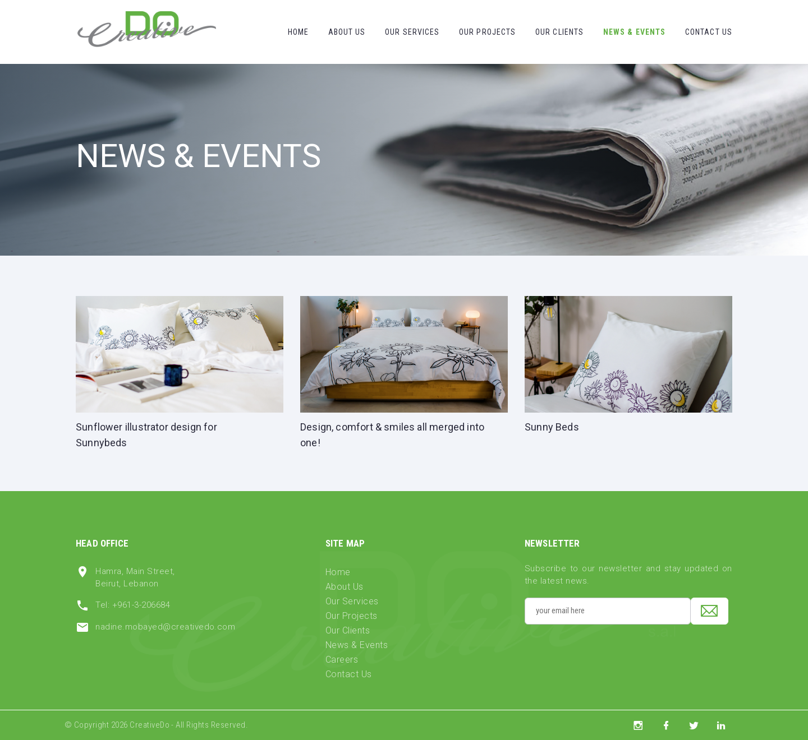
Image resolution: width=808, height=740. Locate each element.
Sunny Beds (552, 427)
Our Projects (487, 31)
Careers (341, 659)
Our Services (412, 31)
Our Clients (559, 31)
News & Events (634, 31)
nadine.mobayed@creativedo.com (165, 627)
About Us (347, 31)
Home (298, 31)
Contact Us (708, 31)
